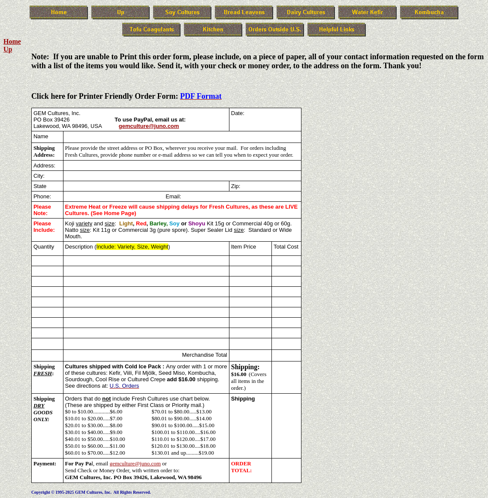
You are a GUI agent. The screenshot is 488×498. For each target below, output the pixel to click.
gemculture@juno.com (149, 126)
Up (7, 49)
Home (12, 41)
